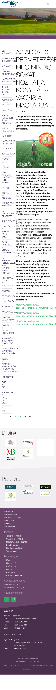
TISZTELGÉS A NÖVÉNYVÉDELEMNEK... (7, 309)
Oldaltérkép (21, 661)
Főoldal (9, 511)
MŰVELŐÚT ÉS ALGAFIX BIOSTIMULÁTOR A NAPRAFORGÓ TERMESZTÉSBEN (7, 74)
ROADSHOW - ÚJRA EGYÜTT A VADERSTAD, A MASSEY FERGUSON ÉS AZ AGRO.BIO (7, 111)
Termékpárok (11, 551)
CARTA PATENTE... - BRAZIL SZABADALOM (7, 247)
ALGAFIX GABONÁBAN (7, 318)
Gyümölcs (10, 572)
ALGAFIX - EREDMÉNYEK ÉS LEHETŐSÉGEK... (7, 296)
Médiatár (10, 520)
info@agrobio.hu (20, 628)
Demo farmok (12, 584)
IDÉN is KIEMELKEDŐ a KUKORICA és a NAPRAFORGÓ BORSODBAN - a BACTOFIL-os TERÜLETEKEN (7, 141)
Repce (9, 569)
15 (9, 416)
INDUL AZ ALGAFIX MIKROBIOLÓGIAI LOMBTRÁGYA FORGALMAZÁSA (7, 365)
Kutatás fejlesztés (13, 517)
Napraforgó (11, 563)
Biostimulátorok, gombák (17, 542)
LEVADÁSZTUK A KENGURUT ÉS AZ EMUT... (7, 231)
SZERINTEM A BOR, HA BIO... (7, 382)
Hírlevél (9, 523)
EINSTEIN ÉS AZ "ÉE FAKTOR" (6, 163)
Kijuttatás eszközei (14, 575)
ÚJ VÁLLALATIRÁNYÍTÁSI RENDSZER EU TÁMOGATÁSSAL (7, 216)
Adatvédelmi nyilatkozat (28, 658)
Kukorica (10, 560)
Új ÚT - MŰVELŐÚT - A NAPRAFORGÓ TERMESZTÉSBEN (7, 56)
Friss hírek (4, 409)
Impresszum (35, 661)
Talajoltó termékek (14, 536)
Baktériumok (11, 514)
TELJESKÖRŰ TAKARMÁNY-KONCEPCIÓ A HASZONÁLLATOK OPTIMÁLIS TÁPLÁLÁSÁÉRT (7, 346)
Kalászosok (11, 566)
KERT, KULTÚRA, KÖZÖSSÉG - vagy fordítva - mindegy (7, 180)
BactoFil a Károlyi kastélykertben (7, 329)
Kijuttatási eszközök (14, 548)
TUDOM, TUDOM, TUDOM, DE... (6, 91)
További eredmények (15, 587)
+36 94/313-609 (20, 622)
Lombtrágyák (12, 545)
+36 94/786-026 (20, 625)
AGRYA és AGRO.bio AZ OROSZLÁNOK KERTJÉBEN (7, 199)
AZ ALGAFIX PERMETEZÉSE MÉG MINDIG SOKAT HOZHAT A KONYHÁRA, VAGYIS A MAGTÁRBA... (7, 272)
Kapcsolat (10, 527)
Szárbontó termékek (15, 539)
